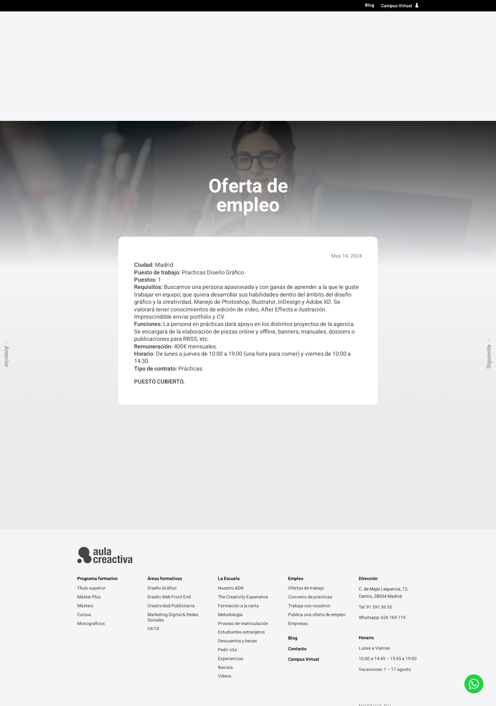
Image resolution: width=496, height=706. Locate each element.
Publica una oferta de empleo (316, 505)
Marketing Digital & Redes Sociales (172, 508)
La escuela (348, 23)
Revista (225, 558)
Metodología (230, 505)
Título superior (254, 23)
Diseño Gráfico (162, 479)
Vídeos (224, 567)
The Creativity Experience (243, 487)
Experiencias (230, 549)
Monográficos (91, 514)
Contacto (406, 23)
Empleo (378, 23)
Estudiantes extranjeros (241, 523)
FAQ (217, 676)
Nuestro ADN (231, 479)
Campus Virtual (396, 6)
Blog (369, 6)
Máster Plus (89, 487)
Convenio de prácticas (310, 487)
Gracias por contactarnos (180, 676)
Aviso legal (137, 676)
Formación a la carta (238, 496)
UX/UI (153, 519)
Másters (292, 23)
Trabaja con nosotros (309, 496)
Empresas (298, 514)
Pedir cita (227, 540)
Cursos (318, 23)
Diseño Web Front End (169, 487)
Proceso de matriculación (243, 514)
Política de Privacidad (98, 676)
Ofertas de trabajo (306, 479)
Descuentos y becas (237, 531)
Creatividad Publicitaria (171, 496)
